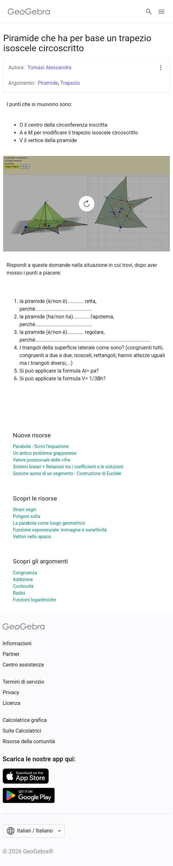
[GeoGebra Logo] (29, 11)
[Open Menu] (161, 11)
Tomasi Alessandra (49, 67)
